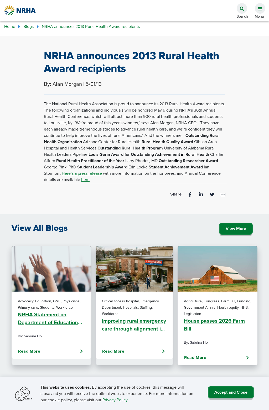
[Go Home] (20, 10)
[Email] (223, 194)
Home (9, 26)
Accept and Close (230, 392)
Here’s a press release (82, 173)
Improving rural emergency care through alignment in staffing (134, 325)
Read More (50, 351)
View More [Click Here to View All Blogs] (236, 229)
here (85, 180)
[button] (258, 5)
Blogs (28, 26)
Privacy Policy (115, 400)
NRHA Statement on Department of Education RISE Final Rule (48, 318)
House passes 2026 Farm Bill (214, 325)
